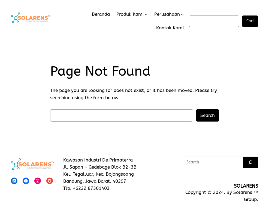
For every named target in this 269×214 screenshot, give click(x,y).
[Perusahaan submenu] (182, 14)
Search (207, 115)
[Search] (250, 162)
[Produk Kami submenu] (146, 14)
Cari (250, 21)
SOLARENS (246, 186)
